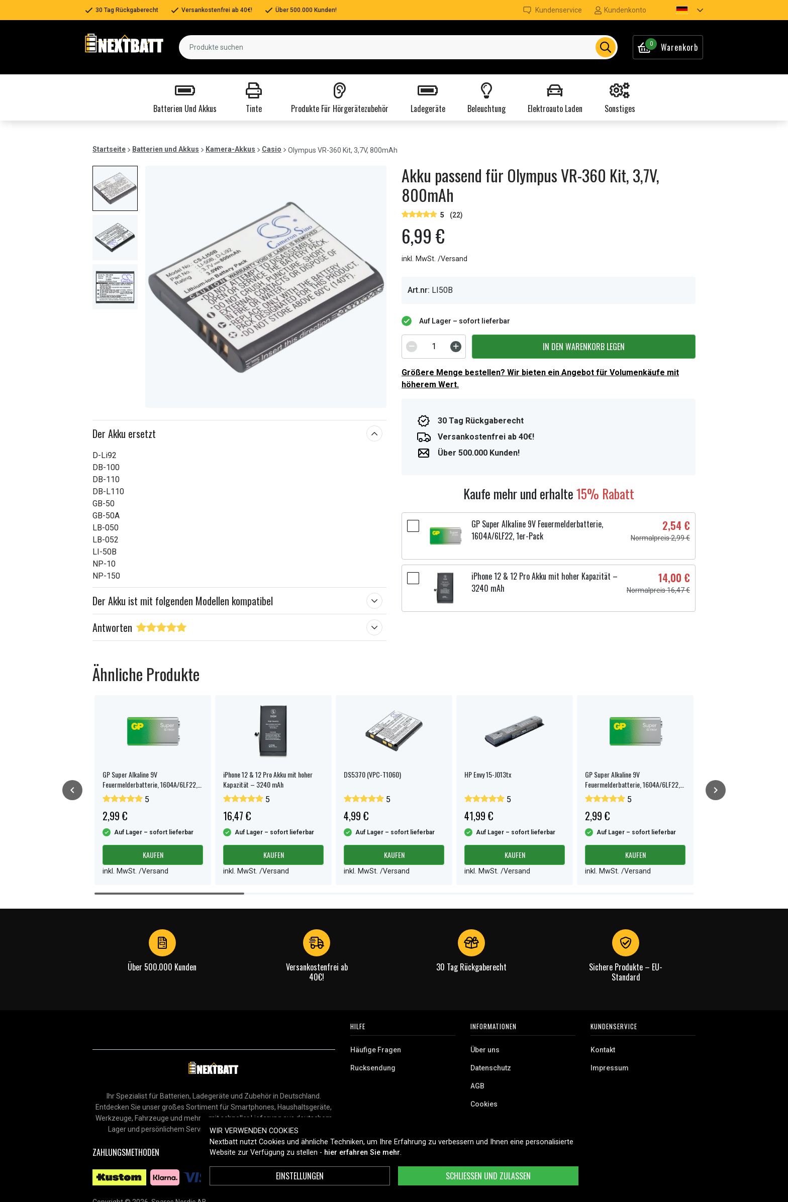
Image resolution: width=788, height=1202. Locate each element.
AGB (477, 1086)
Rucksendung (373, 1068)
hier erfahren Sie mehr (362, 1152)
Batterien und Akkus (165, 149)
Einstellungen (300, 1176)
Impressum (609, 1068)
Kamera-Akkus (230, 149)
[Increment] (455, 346)
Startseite (109, 149)
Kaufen (153, 854)
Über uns (485, 1050)
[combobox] (398, 47)
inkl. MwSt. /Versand (434, 259)
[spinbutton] (433, 346)
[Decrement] (411, 346)
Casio (271, 149)
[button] (681, 10)
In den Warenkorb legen (584, 347)
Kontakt (602, 1050)
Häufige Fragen (375, 1050)
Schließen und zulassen (488, 1176)
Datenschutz (490, 1068)
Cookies (484, 1104)
